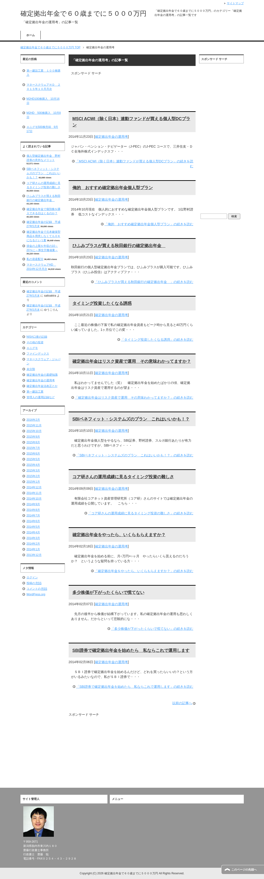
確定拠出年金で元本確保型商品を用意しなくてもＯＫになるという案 (43, 236)
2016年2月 (33, 419)
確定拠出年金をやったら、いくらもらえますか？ (118, 534)
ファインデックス (38, 353)
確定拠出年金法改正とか (42, 386)
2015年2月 (33, 476)
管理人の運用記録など (41, 397)
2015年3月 (33, 470)
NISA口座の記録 (37, 336)
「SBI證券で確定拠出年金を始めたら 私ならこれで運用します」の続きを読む (134, 686)
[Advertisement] (126, 83)
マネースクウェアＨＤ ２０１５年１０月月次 (43, 87)
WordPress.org (36, 594)
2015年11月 (34, 425)
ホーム (30, 35)
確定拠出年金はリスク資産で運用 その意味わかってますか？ (131, 361)
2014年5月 (33, 526)
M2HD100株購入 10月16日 (43, 101)
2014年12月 (34, 487)
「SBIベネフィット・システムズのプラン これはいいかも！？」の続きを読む (134, 455)
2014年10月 (34, 498)
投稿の (34, 583)
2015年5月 (33, 459)
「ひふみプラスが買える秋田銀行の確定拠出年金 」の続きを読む (144, 282)
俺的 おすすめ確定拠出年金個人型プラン (112, 187)
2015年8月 (33, 442)
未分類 (31, 369)
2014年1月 (33, 549)
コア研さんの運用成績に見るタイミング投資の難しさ (123, 476)
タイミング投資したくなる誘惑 (102, 303)
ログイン (32, 577)
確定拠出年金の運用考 (111, 136)
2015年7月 (33, 448)
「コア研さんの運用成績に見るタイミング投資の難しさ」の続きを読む (140, 513)
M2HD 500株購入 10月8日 (44, 115)
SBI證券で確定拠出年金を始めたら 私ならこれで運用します (130, 650)
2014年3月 (33, 538)
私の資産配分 (35, 259)
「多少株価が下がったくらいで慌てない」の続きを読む (152, 629)
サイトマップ (235, 3)
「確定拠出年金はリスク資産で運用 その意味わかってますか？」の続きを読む (134, 397)
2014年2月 (33, 543)
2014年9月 (33, 504)
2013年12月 (34, 555)
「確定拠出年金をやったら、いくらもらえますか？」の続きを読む (144, 571)
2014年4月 (33, 532)
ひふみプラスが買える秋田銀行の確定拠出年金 (118, 245)
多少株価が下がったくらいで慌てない (108, 592)
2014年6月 (33, 521)
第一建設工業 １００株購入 (43, 72)
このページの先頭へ (244, 869)
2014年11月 (34, 493)
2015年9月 (33, 436)
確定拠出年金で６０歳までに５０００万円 (83, 13)
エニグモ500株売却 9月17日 (42, 129)
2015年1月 (33, 481)
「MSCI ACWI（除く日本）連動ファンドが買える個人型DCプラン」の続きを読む (134, 163)
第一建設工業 (35, 391)
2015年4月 (33, 464)
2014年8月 (33, 510)
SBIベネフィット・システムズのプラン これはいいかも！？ (130, 419)
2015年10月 (34, 431)
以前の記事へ (182, 703)
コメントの (37, 588)
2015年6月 (33, 453)
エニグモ (32, 348)
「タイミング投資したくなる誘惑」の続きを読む (157, 339)
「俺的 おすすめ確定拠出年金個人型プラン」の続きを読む (148, 224)
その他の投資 (35, 342)
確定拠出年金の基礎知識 (42, 374)
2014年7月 (33, 515)
